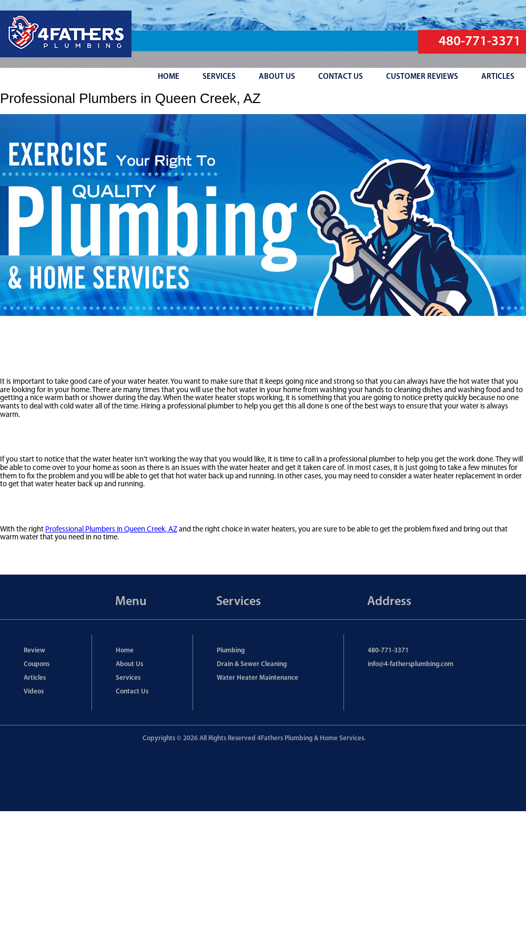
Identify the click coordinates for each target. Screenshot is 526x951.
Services (128, 677)
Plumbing (231, 650)
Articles (35, 677)
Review (34, 650)
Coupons (36, 664)
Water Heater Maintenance (257, 677)
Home (125, 650)
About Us (129, 664)
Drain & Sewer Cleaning (252, 664)
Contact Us (132, 691)
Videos (34, 691)
